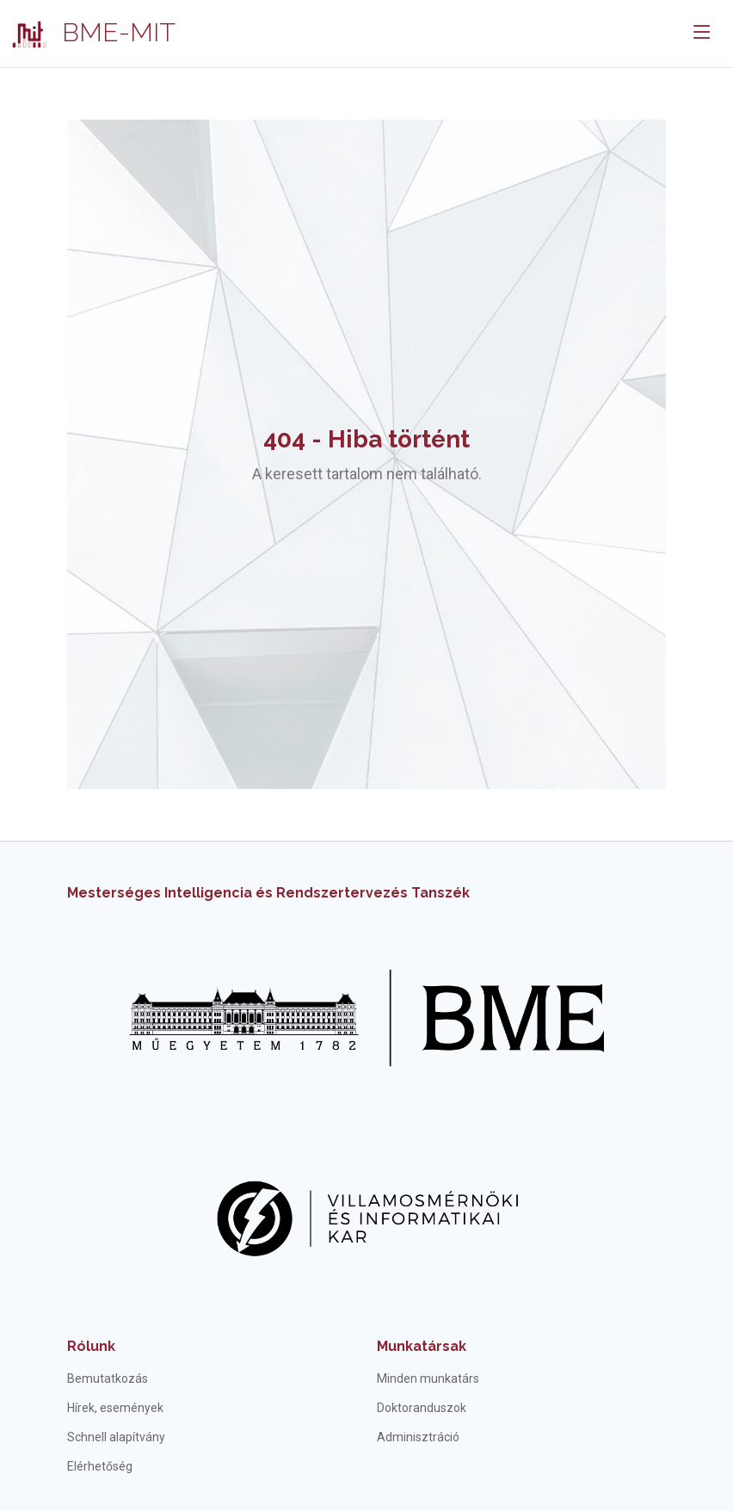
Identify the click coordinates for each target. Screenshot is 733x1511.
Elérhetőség (99, 1466)
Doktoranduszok (421, 1408)
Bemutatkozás (107, 1378)
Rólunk (91, 1346)
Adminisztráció (418, 1437)
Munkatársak (421, 1346)
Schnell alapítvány (116, 1437)
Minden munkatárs (428, 1378)
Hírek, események (115, 1408)
